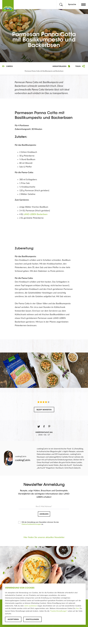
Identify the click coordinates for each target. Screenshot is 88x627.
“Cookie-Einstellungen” (58, 611)
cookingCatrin (20, 456)
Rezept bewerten (44, 410)
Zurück (7, 66)
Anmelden (44, 514)
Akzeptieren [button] (13, 619)
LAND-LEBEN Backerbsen (35, 214)
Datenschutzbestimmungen (31, 524)
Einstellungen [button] (32, 619)
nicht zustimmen (30, 606)
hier (77, 608)
